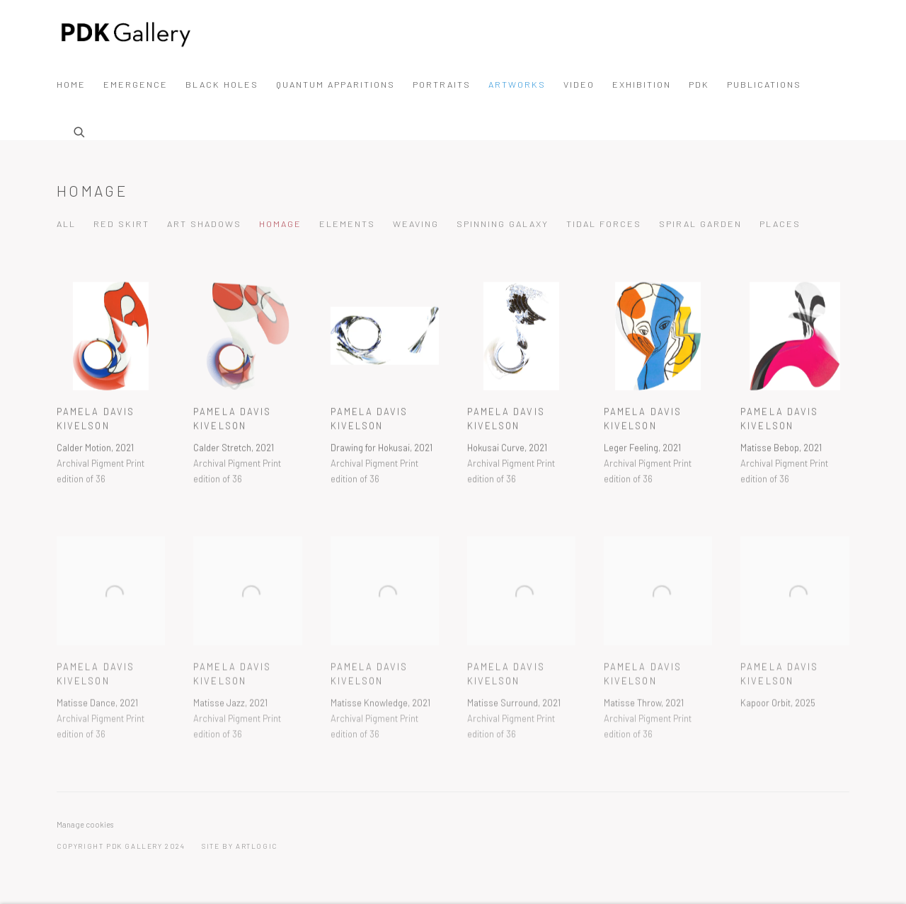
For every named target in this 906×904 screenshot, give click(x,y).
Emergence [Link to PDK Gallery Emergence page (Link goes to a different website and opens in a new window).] (135, 84)
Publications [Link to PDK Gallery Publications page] (764, 84)
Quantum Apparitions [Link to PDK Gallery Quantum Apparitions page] (335, 84)
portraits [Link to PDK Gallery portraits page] (442, 84)
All (66, 223)
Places (780, 223)
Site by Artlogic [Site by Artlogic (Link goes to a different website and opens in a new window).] (239, 846)
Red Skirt (121, 223)
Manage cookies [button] (85, 824)
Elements (347, 223)
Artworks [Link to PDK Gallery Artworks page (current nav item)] (517, 84)
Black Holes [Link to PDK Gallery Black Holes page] (221, 84)
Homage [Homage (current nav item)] (280, 223)
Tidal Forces (603, 223)
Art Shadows (204, 223)
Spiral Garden (700, 223)
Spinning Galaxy (503, 223)
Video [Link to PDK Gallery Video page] (579, 84)
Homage (92, 190)
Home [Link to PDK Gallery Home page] (71, 84)
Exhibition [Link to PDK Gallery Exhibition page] (641, 84)
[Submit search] (80, 130)
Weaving (416, 223)
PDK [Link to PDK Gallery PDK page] (699, 84)
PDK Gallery (127, 34)
